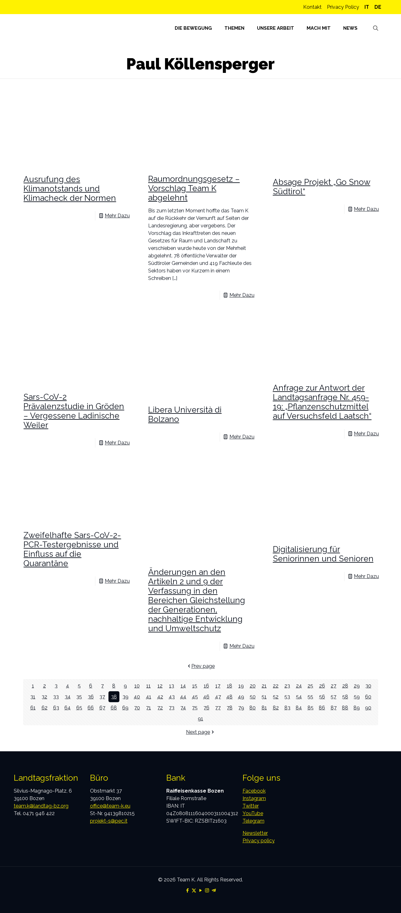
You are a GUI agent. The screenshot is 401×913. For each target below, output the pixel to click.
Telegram (253, 821)
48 (229, 697)
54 (299, 697)
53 (287, 697)
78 (230, 708)
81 (264, 708)
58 (345, 697)
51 (264, 697)
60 (368, 697)
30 (368, 686)
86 (322, 708)
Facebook (254, 791)
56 (322, 697)
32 (44, 697)
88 (345, 708)
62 (45, 708)
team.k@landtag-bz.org (41, 806)
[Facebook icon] (187, 890)
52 (275, 697)
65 (79, 708)
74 (183, 708)
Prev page (200, 666)
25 (310, 686)
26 (322, 686)
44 (183, 697)
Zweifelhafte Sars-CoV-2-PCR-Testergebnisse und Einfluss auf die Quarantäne (72, 549)
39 (125, 697)
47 (218, 697)
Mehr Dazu (117, 216)
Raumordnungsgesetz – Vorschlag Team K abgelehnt (194, 188)
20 (253, 686)
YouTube (253, 813)
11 (148, 686)
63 (56, 708)
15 (194, 686)
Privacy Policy (343, 7)
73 (171, 708)
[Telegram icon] (213, 890)
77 (218, 708)
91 (200, 719)
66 (91, 708)
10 (137, 686)
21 (264, 686)
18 (229, 686)
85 (310, 708)
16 (206, 686)
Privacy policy (259, 841)
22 (275, 686)
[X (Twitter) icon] (194, 890)
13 (171, 686)
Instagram (254, 798)
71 (148, 708)
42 (160, 697)
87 (334, 708)
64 (67, 708)
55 (310, 697)
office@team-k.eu (110, 806)
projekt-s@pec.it (109, 821)
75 (195, 708)
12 (160, 686)
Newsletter (255, 833)
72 (160, 708)
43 (172, 697)
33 (56, 697)
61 (33, 708)
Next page (200, 732)
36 (91, 697)
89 (356, 708)
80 (252, 708)
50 (253, 697)
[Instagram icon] (207, 890)
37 (102, 697)
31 (32, 697)
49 (241, 697)
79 (241, 708)
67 (102, 708)
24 (299, 686)
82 (276, 708)
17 (217, 686)
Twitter (251, 806)
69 (125, 708)
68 (114, 708)
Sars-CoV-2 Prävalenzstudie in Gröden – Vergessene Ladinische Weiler (73, 411)
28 (345, 686)
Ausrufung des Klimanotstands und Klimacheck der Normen (69, 189)
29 (357, 686)
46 (206, 697)
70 (137, 708)
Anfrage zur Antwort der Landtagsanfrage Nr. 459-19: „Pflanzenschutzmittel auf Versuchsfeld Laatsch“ (322, 402)
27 (333, 686)
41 (148, 697)
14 (183, 686)
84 (299, 708)
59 (357, 697)
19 (241, 686)
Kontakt (312, 7)
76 (206, 708)
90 (368, 708)
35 (79, 697)
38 (114, 697)
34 (68, 697)
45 (195, 697)
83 (287, 708)
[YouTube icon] (200, 890)
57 (333, 697)
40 (137, 697)
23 (287, 686)
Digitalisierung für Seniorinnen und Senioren (323, 554)
